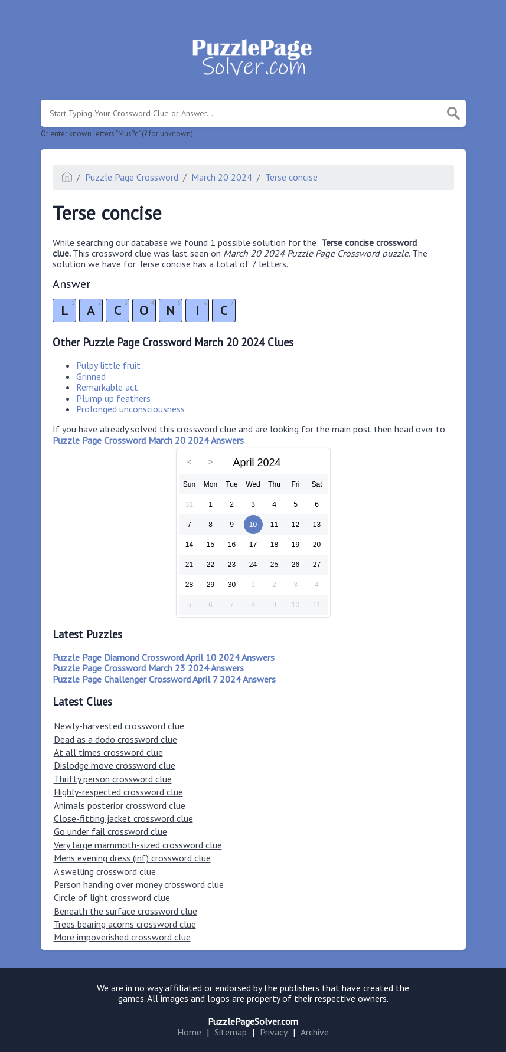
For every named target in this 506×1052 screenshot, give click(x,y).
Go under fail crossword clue (110, 831)
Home (189, 1032)
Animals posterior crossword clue (119, 805)
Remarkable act (107, 387)
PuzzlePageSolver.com (253, 1021)
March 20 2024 (221, 177)
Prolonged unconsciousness (130, 409)
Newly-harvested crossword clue (119, 726)
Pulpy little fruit (108, 365)
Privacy (274, 1032)
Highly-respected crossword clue (118, 792)
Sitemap (230, 1032)
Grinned (91, 376)
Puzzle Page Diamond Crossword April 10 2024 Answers (164, 657)
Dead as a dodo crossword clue (115, 739)
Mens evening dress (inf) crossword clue (132, 858)
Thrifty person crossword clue (113, 779)
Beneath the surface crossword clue (125, 911)
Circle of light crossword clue (112, 897)
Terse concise (291, 177)
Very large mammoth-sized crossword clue (138, 845)
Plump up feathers (113, 398)
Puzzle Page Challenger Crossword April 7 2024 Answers (164, 679)
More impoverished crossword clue (122, 937)
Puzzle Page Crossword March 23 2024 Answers (148, 668)
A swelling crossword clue (105, 871)
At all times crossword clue (108, 752)
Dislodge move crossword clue (114, 765)
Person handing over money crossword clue (139, 884)
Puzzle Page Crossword (131, 177)
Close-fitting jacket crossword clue (123, 818)
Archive (315, 1032)
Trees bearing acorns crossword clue (125, 924)
